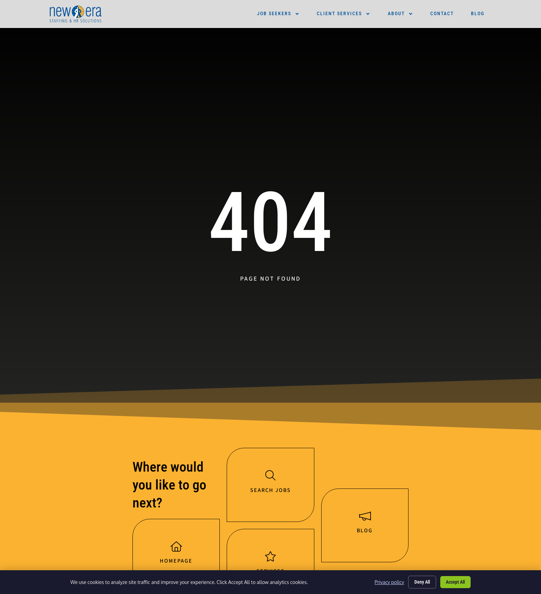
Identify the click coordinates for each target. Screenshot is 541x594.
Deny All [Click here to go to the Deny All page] (421, 581)
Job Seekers (278, 14)
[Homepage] (176, 547)
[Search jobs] (270, 475)
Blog (477, 14)
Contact (442, 14)
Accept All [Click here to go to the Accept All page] (454, 581)
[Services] (270, 557)
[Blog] (364, 516)
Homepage (176, 562)
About (400, 14)
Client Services (343, 14)
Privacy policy (387, 582)
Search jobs (270, 491)
